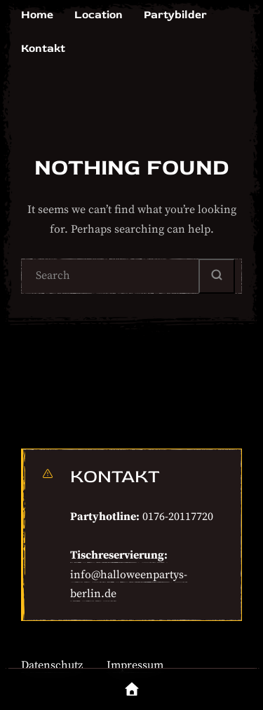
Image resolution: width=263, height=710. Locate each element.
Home (37, 15)
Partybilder (175, 15)
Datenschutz (52, 665)
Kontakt (43, 48)
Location (98, 15)
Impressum (135, 665)
